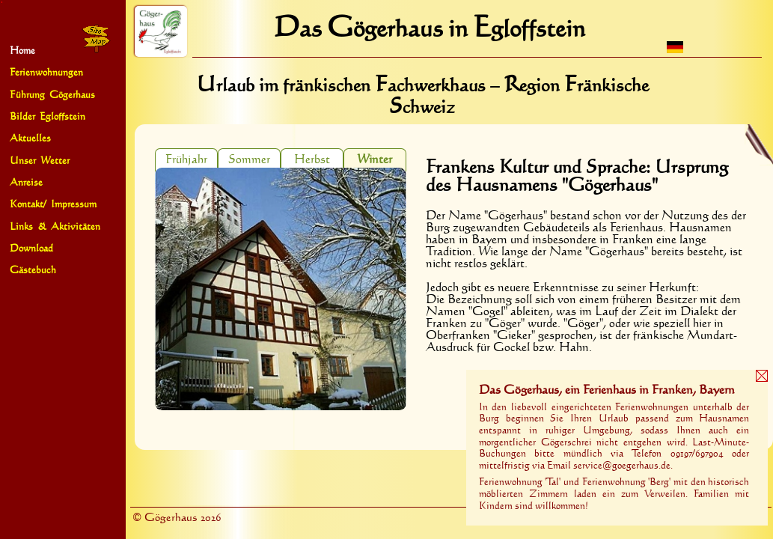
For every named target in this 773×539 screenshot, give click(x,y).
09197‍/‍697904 (697, 453)
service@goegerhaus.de (621, 465)
